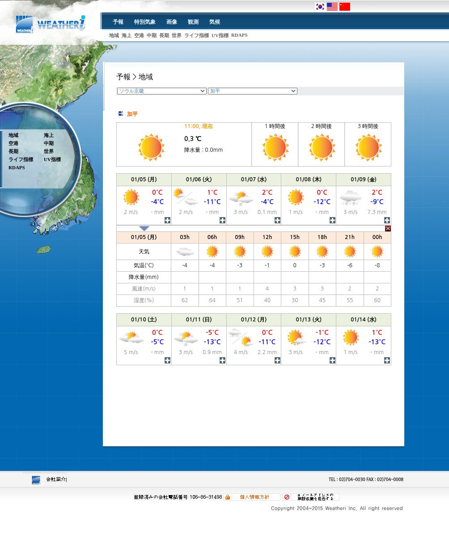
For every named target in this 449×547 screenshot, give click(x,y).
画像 (171, 22)
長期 (164, 35)
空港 (139, 35)
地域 (114, 35)
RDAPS (239, 35)
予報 (118, 22)
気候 (214, 22)
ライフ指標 (196, 35)
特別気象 (145, 22)
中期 (152, 35)
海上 (126, 35)
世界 (177, 35)
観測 (193, 22)
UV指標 (220, 35)
